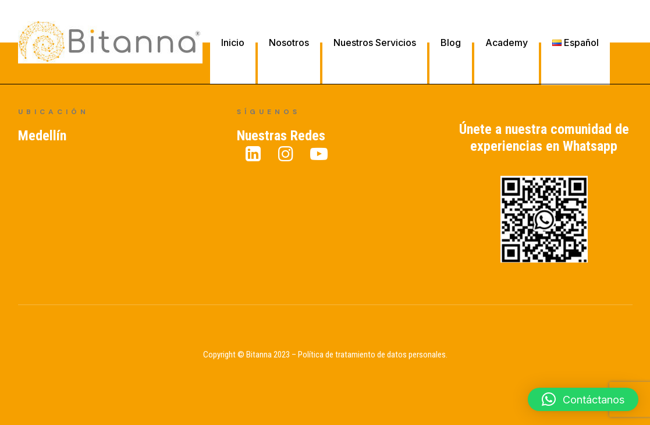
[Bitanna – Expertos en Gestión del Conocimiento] (110, 42)
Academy (506, 42)
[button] (583, 399)
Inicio (232, 42)
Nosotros (289, 42)
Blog (451, 42)
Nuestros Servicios (374, 42)
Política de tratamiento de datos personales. (372, 354)
